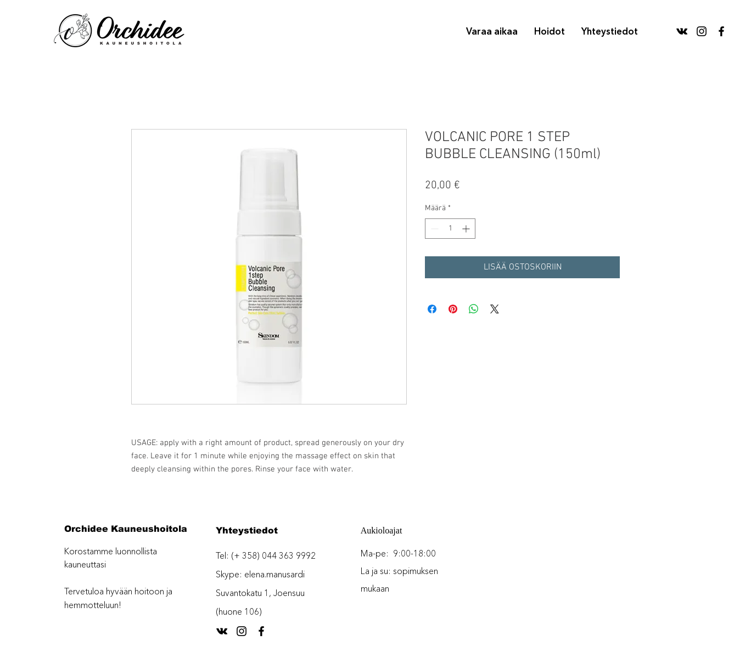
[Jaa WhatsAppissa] (473, 309)
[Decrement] (433, 228)
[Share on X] (494, 309)
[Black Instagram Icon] (701, 31)
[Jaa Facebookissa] (432, 309)
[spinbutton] (450, 228)
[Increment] (467, 228)
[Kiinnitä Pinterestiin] (452, 309)
